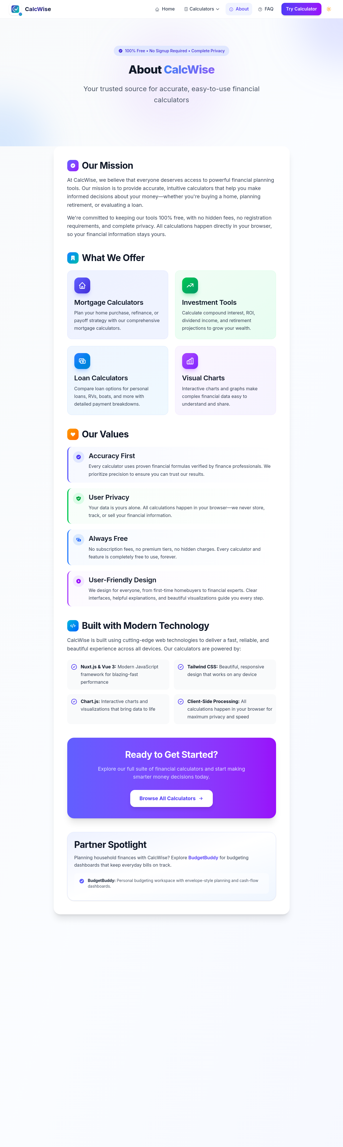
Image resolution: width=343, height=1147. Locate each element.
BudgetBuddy (203, 857)
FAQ (265, 9)
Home (164, 9)
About (239, 9)
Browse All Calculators (171, 798)
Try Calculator (301, 9)
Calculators (202, 9)
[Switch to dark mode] (329, 9)
